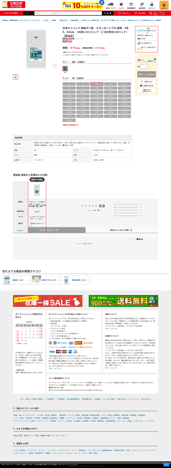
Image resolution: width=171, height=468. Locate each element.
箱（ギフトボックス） (27, 415)
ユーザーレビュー (49, 230)
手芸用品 (53, 421)
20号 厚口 (69, 120)
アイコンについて (78, 39)
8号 (97, 88)
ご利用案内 (50, 399)
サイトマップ (134, 399)
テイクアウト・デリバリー (37, 450)
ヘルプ (121, 8)
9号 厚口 (96, 92)
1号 (69, 84)
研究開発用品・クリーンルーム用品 (119, 421)
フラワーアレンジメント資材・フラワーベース (31, 421)
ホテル (84, 453)
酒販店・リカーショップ (54, 453)
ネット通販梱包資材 (105, 450)
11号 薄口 (97, 96)
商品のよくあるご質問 (121, 230)
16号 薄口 (97, 108)
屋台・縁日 (93, 453)
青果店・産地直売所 (36, 453)
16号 (82, 108)
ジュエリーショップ (73, 453)
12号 (124, 96)
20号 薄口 (124, 116)
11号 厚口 (111, 96)
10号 (110, 92)
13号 (96, 100)
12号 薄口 (69, 100)
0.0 (102, 206)
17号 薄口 (69, 112)
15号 (110, 104)
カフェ (74, 450)
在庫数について (152, 61)
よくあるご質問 (108, 399)
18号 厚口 (124, 112)
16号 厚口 (111, 108)
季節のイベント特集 (31, 435)
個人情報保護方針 (73, 399)
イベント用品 (19, 418)
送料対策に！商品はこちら (145, 35)
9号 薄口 (83, 92)
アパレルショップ (20, 453)
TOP (21, 399)
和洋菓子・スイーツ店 (87, 450)
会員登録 (142, 8)
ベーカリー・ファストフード (59, 450)
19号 (69, 116)
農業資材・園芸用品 (49, 418)
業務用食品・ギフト (108, 418)
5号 (124, 84)
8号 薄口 (110, 88)
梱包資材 (63, 415)
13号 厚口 (124, 100)
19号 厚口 (97, 116)
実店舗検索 (131, 8)
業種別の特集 (46, 435)
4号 (111, 84)
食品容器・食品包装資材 (91, 415)
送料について (110, 8)
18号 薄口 (111, 112)
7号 (83, 88)
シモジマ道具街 (19, 450)
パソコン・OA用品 (65, 421)
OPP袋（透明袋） (51, 415)
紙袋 (15, 415)
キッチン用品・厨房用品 (111, 415)
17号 (124, 108)
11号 (82, 96)
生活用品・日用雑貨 (81, 421)
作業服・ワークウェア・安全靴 (70, 418)
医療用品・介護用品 (91, 418)
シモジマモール (139, 421)
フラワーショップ (149, 450)
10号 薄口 (124, 92)
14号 (69, 104)
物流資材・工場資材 (33, 418)
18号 (96, 112)
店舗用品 (142, 415)
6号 (69, 88)
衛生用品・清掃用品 (129, 415)
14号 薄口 (83, 104)
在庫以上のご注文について (146, 90)
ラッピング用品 (74, 415)
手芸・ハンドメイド (133, 450)
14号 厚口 (97, 104)
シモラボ (150, 421)
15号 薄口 (124, 104)
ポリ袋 (40, 415)
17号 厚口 (83, 112)
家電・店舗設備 (123, 418)
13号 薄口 (111, 100)
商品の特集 (18, 435)
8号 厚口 (124, 88)
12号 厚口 (83, 100)
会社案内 (97, 399)
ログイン (152, 8)
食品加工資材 (119, 450)
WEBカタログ (146, 399)
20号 (110, 116)
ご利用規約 (60, 399)
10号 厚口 (69, 96)
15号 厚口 (69, 108)
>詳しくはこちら (55, 368)
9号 (69, 92)
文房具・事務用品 (97, 421)
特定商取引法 (87, 399)
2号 (83, 84)
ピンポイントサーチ (60, 435)
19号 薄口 (83, 116)
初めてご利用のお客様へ (35, 399)
